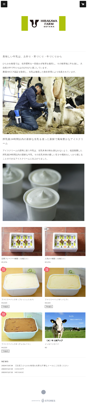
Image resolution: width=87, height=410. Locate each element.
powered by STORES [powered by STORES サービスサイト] (43, 402)
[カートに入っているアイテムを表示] (83, 4)
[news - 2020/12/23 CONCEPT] (43, 369)
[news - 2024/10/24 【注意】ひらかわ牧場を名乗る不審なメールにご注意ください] (43, 365)
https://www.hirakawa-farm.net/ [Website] (43, 392)
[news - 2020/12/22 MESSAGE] (43, 372)
